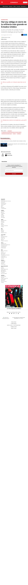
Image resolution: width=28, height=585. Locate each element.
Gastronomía (3, 276)
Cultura (2, 226)
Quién (2, 219)
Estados (2, 215)
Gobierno (3, 211)
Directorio (13, 328)
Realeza (2, 221)
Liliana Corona (8, 153)
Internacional (23, 6)
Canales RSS (14, 326)
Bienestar (3, 280)
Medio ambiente (4, 250)
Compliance (14, 323)
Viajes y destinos (4, 278)
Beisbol (2, 268)
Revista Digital (25, 2)
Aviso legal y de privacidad (13, 325)
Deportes (3, 237)
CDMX (2, 214)
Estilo (2, 235)
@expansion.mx (14, 313)
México (2, 212)
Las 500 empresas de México (14, 308)
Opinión (2, 216)
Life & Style (3, 234)
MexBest (2, 275)
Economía (18, 6)
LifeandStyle (3, 208)
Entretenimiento (4, 236)
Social (2, 251)
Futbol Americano (4, 269)
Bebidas (2, 277)
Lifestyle (3, 272)
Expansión (3, 199)
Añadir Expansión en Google (6, 37)
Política (14, 6)
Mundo (14, 133)
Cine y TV (3, 238)
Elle (2, 228)
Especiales (3, 264)
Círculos (2, 222)
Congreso (3, 213)
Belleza (2, 224)
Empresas (10, 6)
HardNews (18, 133)
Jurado (2, 282)
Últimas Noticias (5, 6)
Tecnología (3, 204)
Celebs (2, 231)
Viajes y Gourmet (4, 225)
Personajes (3, 279)
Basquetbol (3, 270)
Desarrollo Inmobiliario (5, 244)
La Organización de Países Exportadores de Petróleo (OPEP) (11, 132)
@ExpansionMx (9, 155)
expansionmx (12, 313)
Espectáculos (3, 220)
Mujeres (2, 207)
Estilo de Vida (4, 281)
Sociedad (3, 217)
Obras (2, 205)
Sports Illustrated (4, 266)
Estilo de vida (4, 232)
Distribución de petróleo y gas (7, 133)
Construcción (3, 243)
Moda (2, 223)
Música (2, 239)
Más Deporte (3, 271)
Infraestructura (4, 245)
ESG (2, 206)
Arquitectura (3, 246)
